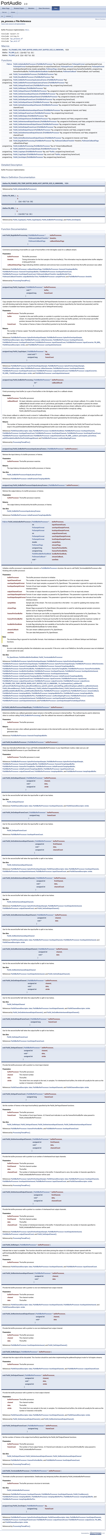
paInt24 (44, 686)
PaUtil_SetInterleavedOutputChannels (26, 121)
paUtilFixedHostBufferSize (33, 691)
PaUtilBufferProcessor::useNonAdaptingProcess (59, 438)
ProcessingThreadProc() (21, 281)
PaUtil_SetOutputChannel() (47, 1234)
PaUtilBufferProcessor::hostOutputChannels (68, 368)
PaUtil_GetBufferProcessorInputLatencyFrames (30, 80)
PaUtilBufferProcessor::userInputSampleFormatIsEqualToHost (58, 698)
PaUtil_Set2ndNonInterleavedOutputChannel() (63, 1012)
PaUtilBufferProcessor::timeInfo (80, 277)
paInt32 (50, 686)
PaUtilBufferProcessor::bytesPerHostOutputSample (29, 366)
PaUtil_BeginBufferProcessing (24, 141)
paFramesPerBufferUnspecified (14, 686)
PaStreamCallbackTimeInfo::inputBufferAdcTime (54, 274)
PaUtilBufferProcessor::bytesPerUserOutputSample (66, 366)
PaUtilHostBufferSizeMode (38, 71)
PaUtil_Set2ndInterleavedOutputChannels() (28, 1012)
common (8, 16)
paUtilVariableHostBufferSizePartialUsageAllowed (20, 438)
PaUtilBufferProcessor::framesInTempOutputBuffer (21, 272)
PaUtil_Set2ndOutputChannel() (48, 908)
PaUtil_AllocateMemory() (11, 688)
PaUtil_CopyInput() (19, 220)
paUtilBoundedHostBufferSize (13, 691)
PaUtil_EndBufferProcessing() (52, 220)
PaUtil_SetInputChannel (21, 91)
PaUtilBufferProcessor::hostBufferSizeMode (48, 431)
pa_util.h (15, 41)
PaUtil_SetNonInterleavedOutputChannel (27, 124)
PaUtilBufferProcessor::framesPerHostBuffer (18, 669)
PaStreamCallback (69, 71)
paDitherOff (78, 683)
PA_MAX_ (12, 55)
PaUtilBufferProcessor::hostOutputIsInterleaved (51, 674)
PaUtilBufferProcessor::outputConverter (82, 371)
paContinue (92, 436)
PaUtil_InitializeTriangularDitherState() (50, 688)
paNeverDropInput (70, 686)
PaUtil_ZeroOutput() (74, 220)
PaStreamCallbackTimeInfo (64, 141)
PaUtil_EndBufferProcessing (23, 146)
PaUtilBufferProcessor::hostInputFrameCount (55, 272)
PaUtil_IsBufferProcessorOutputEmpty (26, 149)
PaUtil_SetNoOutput (20, 116)
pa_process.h (16, 39)
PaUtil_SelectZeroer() (90, 688)
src (2, 16)
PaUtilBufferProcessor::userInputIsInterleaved (45, 345)
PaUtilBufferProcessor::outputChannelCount (52, 371)
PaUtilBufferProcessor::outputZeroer (77, 681)
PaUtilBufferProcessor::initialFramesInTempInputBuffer (30, 479)
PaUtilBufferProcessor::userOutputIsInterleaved (52, 373)
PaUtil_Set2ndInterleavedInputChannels (27, 105)
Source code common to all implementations (13, 24)
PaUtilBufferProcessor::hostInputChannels (68, 340)
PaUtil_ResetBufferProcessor (23, 77)
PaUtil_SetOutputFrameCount (23, 113)
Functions (102, 19)
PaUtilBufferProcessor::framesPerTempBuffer (51, 669)
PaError (9, 64)
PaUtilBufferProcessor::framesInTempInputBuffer (60, 269)
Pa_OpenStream (12, 657)
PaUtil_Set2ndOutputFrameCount (25, 127)
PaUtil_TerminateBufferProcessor (25, 74)
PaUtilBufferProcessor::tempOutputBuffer (78, 693)
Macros (97, 19)
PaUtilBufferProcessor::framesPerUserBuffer (84, 669)
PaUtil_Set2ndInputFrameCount (24, 99)
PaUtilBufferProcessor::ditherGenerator (38, 340)
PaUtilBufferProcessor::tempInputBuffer (17, 693)
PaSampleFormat (78, 64)
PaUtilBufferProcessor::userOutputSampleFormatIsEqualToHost (62, 701)
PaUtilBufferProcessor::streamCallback (85, 691)
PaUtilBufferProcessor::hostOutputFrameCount (19, 274)
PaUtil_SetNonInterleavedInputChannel (27, 97)
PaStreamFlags (51, 69)
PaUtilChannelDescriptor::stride (14, 345)
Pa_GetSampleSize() (65, 683)
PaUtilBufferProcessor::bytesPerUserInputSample (64, 337)
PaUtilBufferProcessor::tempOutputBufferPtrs (19, 696)
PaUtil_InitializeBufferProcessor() (25, 189)
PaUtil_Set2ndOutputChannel (23, 130)
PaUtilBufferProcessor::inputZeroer (74, 678)
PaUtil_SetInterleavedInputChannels (26, 94)
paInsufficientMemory (33, 686)
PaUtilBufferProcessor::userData (82, 696)
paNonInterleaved (91, 686)
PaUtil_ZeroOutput (19, 157)
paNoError (81, 686)
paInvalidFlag (58, 686)
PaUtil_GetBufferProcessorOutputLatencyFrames (30, 83)
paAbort (75, 436)
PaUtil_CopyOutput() (34, 220)
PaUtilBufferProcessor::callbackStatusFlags (26, 269)
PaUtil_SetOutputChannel (22, 119)
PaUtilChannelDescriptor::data (13, 340)
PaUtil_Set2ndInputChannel (23, 102)
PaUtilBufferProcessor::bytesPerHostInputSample (28, 337)
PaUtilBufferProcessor (45, 64)
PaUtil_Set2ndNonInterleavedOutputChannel (29, 138)
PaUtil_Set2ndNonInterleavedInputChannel (28, 110)
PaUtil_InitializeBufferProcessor (24, 64)
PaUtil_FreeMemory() (28, 688)
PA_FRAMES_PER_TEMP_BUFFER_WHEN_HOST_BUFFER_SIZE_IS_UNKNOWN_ (36, 50)
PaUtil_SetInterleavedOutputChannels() (27, 1419)
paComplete (83, 436)
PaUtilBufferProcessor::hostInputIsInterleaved (81, 671)
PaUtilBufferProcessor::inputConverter (80, 342)
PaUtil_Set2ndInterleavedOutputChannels (28, 133)
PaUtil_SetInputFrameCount (23, 85)
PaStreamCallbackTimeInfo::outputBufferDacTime (20, 277)
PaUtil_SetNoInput (19, 88)
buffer (52, 152)
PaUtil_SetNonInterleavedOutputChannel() (59, 1419)
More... (27, 30)
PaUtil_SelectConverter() (73, 688)
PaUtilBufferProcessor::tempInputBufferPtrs (47, 693)
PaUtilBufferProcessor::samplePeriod (52, 277)
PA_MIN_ (12, 52)
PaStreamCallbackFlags (90, 141)
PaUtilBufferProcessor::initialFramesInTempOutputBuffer (31, 515)
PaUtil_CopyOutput (20, 154)
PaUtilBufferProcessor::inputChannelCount (50, 342)
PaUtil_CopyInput (19, 152)
